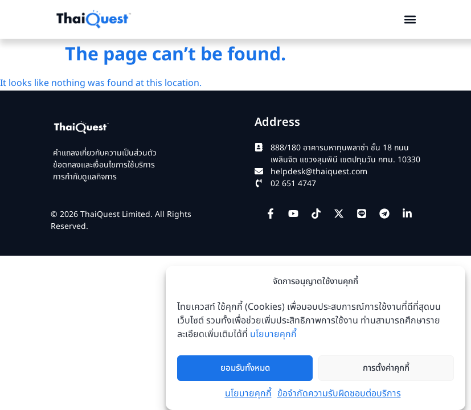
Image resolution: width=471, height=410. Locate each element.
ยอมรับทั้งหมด (245, 368)
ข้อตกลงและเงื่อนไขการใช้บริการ (104, 165)
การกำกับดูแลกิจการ (85, 177)
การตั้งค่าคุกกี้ (386, 368)
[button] (409, 19)
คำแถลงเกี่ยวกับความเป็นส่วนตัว (105, 153)
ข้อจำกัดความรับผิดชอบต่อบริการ (339, 393)
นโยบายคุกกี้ (273, 334)
